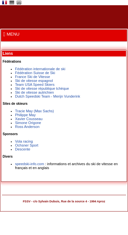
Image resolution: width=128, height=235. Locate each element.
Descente (22, 149)
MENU (11, 34)
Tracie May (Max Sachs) (34, 111)
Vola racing (24, 141)
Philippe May (25, 115)
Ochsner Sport (26, 145)
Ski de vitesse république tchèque (42, 88)
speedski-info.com (29, 164)
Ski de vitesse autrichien (34, 92)
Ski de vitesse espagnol (34, 81)
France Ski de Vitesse (32, 77)
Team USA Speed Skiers (34, 84)
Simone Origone (28, 123)
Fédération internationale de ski (40, 69)
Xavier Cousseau (29, 119)
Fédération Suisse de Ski (35, 73)
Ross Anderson (27, 127)
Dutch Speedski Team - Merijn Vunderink (47, 96)
